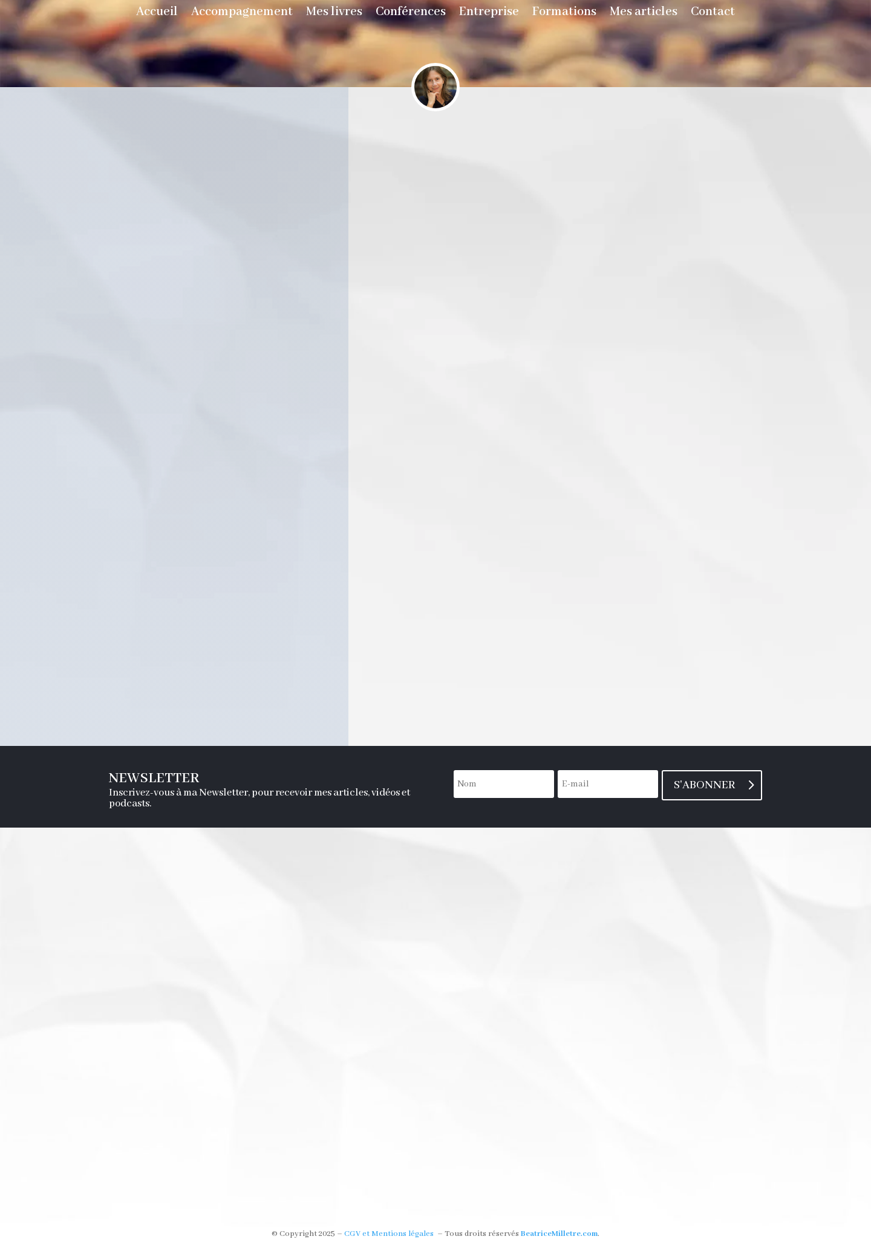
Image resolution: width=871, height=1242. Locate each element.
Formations (564, 13)
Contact (713, 13)
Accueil (157, 13)
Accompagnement (242, 13)
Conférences (411, 13)
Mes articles (643, 13)
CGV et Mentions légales (389, 1234)
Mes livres (334, 13)
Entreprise (489, 13)
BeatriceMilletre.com (559, 1234)
